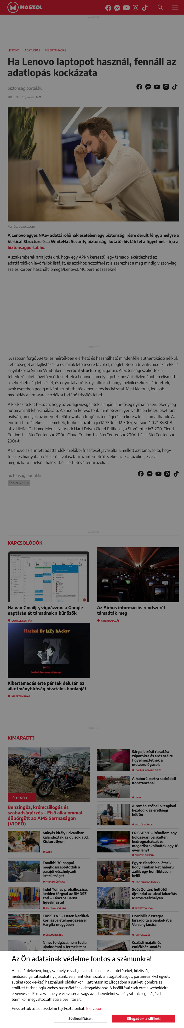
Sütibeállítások (80, 1019)
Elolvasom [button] (95, 1008)
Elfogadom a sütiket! (144, 1019)
